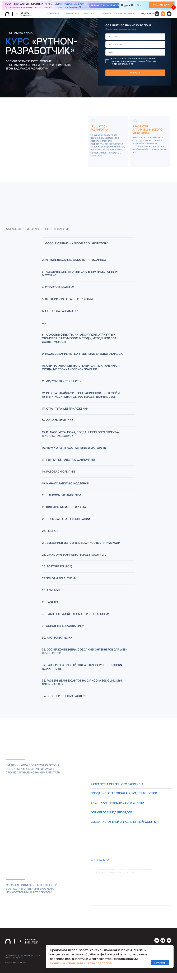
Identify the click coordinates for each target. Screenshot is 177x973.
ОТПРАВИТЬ (135, 73)
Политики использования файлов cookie (81, 963)
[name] (135, 36)
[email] (135, 52)
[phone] (135, 44)
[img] (88, 5)
